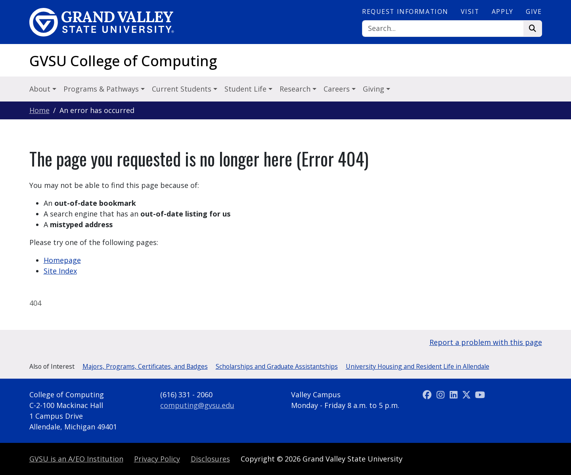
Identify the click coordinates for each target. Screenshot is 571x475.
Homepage (62, 260)
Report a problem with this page (485, 342)
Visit (470, 11)
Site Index (60, 271)
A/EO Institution (76, 459)
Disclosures (210, 459)
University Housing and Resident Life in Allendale (417, 366)
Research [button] (296, 89)
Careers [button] (338, 89)
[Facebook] (428, 394)
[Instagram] (441, 394)
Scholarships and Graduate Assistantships (277, 366)
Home (39, 110)
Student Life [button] (246, 89)
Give (534, 11)
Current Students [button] (182, 89)
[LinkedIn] (454, 394)
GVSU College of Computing (123, 61)
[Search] (443, 28)
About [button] (40, 89)
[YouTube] (479, 394)
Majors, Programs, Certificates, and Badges (145, 366)
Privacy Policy (157, 459)
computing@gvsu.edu (197, 405)
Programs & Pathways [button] (102, 89)
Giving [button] (374, 89)
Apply (503, 11)
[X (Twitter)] (467, 394)
